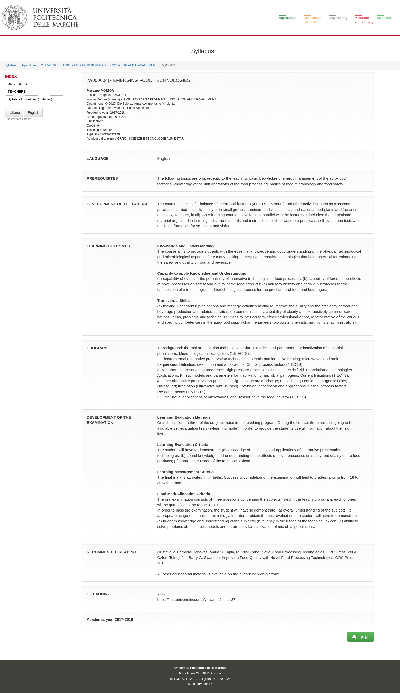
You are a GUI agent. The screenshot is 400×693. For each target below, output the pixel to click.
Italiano (14, 113)
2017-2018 (48, 65)
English (33, 113)
